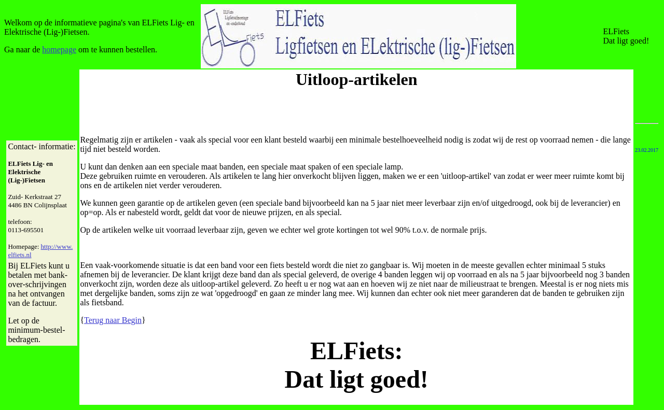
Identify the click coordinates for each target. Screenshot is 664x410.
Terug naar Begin (113, 320)
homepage (59, 49)
